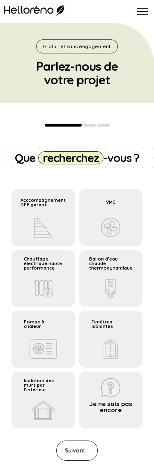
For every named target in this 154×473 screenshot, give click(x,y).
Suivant (75, 450)
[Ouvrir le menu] (142, 11)
